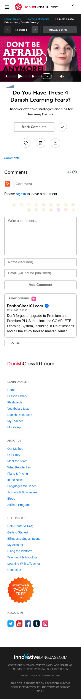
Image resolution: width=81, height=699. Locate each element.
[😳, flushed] (21, 204)
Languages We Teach (22, 486)
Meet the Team (17, 461)
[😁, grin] (29, 204)
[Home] (36, 10)
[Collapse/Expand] (40, 172)
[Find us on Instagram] (45, 623)
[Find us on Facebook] (28, 623)
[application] (40, 59)
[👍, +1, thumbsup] (73, 210)
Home (11, 390)
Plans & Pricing (17, 473)
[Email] (40, 273)
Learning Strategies (38, 18)
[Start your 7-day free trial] (20, 590)
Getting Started (17, 532)
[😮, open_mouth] (51, 210)
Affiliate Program (18, 505)
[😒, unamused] (36, 204)
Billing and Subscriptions (23, 538)
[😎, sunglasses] (43, 204)
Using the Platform (19, 551)
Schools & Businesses (22, 492)
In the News (15, 480)
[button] (74, 7)
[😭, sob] (29, 210)
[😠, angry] (51, 204)
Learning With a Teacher (23, 563)
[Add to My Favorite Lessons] (25, 143)
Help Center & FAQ (20, 526)
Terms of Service (58, 687)
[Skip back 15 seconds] (6, 76)
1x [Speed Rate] (46, 76)
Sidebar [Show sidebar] (60, 29)
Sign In (21, 194)
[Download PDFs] (55, 143)
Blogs (11, 498)
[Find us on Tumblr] (36, 623)
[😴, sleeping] (43, 210)
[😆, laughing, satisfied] (58, 204)
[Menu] (7, 7)
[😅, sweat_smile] (65, 204)
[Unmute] (62, 76)
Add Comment (40, 285)
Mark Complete (34, 127)
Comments (11, 158)
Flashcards (14, 402)
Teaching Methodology (22, 557)
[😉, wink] (73, 204)
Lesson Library (12, 18)
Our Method (15, 448)
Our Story (13, 455)
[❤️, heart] (65, 210)
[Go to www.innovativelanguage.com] (40, 656)
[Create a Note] (40, 143)
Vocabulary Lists (18, 408)
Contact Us (14, 570)
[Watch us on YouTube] (19, 623)
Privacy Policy (30, 675)
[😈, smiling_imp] (58, 210)
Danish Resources (19, 415)
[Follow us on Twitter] (10, 623)
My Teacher (15, 421)
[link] (35, 29)
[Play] (20, 76)
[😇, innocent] (36, 210)
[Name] (40, 262)
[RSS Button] (7, 184)
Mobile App (14, 427)
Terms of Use (51, 675)
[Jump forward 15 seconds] (33, 76)
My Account (15, 545)
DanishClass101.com (54, 669)
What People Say (19, 467)
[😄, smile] (14, 204)
